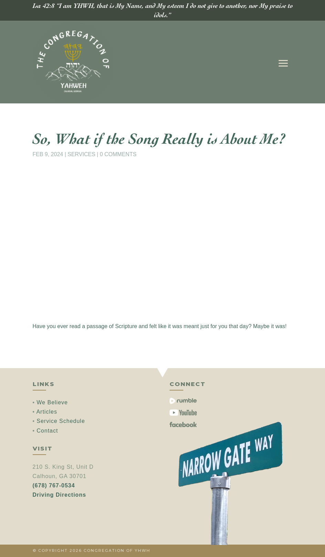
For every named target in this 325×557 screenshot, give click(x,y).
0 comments (118, 154)
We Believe (52, 402)
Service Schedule (61, 421)
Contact (47, 431)
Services (82, 154)
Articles (46, 412)
